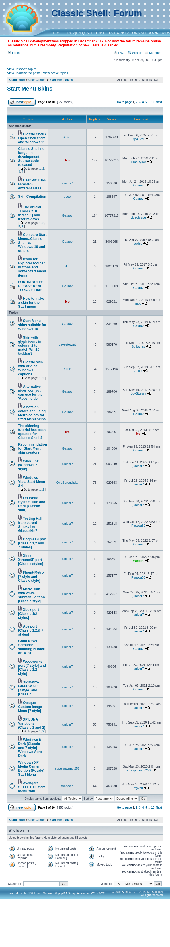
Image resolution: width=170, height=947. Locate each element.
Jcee (67, 196)
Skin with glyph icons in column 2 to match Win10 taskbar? (29, 346)
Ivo (67, 160)
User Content (37, 79)
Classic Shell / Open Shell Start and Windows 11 (32, 138)
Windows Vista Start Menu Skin (31, 482)
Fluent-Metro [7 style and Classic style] (31, 576)
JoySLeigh (138, 393)
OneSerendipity (67, 482)
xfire (67, 266)
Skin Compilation (32, 197)
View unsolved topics (22, 69)
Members (153, 52)
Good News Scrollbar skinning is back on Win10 (31, 647)
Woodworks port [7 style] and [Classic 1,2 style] (32, 668)
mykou (138, 788)
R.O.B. (67, 369)
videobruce (138, 217)
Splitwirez (138, 346)
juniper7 (67, 183)
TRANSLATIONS (127, 33)
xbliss (138, 243)
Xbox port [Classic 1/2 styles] (28, 614)
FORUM (68, 33)
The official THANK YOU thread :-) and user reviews (29, 213)
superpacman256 (67, 768)
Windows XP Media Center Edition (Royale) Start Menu (31, 768)
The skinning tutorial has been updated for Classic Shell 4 (32, 432)
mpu (138, 303)
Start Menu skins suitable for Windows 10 (32, 325)
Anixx (138, 370)
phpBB (27, 893)
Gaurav (138, 185)
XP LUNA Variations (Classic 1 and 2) (31, 723)
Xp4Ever (138, 139)
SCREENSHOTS (100, 33)
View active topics (55, 73)
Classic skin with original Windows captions (30, 368)
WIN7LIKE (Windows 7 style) (28, 465)
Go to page (124, 102)
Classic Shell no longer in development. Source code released (31, 157)
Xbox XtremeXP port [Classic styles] (30, 560)
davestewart (67, 344)
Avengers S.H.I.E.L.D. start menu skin (31, 787)
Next (159, 102)
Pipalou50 (138, 525)
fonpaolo (67, 786)
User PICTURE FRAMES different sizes (32, 184)
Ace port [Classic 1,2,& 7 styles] (30, 630)
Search (135, 52)
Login (14, 52)
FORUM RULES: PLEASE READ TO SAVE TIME (31, 286)
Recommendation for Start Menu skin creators (32, 448)
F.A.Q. (80, 33)
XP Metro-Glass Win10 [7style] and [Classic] (28, 688)
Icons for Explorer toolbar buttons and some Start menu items (32, 267)
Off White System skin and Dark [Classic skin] (31, 504)
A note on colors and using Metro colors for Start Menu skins (32, 413)
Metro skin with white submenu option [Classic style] (31, 595)
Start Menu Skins (61, 79)
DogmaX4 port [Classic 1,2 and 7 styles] (32, 543)
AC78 (67, 137)
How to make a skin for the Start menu (31, 303)
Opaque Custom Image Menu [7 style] (30, 707)
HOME (56, 33)
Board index (17, 79)
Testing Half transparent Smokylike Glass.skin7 (30, 525)
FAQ (119, 52)
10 (152, 102)
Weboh (138, 560)
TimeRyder (138, 162)
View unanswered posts (23, 73)
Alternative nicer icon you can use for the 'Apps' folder (30, 393)
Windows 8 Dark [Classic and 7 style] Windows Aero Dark (30, 748)
